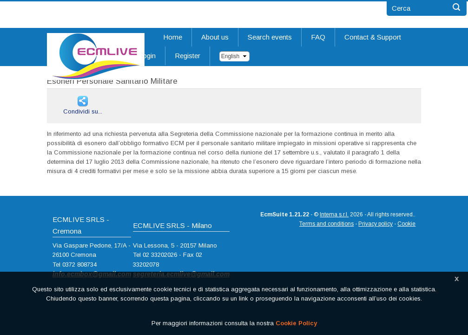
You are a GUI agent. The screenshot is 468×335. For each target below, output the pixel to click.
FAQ (318, 37)
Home (172, 37)
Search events (270, 37)
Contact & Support (372, 37)
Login (147, 56)
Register (187, 56)
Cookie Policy (296, 323)
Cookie (406, 224)
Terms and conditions (326, 224)
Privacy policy (375, 224)
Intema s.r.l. (334, 214)
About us (215, 37)
